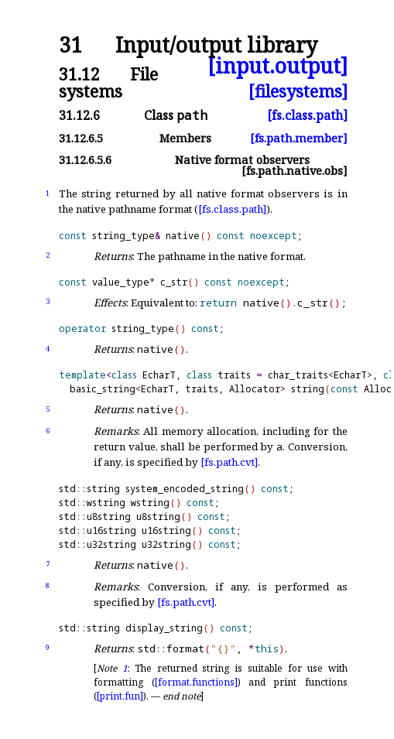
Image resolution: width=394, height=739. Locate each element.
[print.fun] (120, 696)
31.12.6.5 (81, 138)
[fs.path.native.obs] (295, 170)
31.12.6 (79, 115)
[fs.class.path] (307, 115)
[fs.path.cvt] (229, 462)
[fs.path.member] (299, 138)
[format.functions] (196, 682)
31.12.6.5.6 (85, 160)
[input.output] (277, 66)
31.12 (79, 74)
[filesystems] (298, 91)
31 (70, 45)
